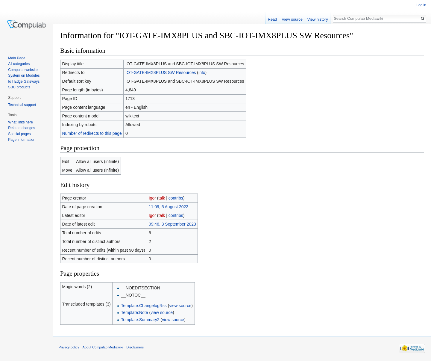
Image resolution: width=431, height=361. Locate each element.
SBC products (19, 87)
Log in (421, 5)
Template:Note (134, 312)
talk (162, 198)
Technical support (22, 105)
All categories (19, 64)
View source (292, 19)
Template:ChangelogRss (144, 305)
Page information (21, 140)
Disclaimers (135, 347)
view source (180, 305)
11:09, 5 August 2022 (168, 206)
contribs (176, 198)
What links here (20, 122)
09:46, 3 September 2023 (172, 224)
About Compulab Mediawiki (103, 347)
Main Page (16, 58)
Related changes (21, 128)
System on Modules (24, 75)
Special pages (19, 134)
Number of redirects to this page (92, 133)
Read (272, 19)
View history (317, 19)
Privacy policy (69, 347)
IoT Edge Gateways (24, 81)
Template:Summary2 (140, 319)
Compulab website (23, 70)
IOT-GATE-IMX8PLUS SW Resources (160, 72)
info (201, 72)
